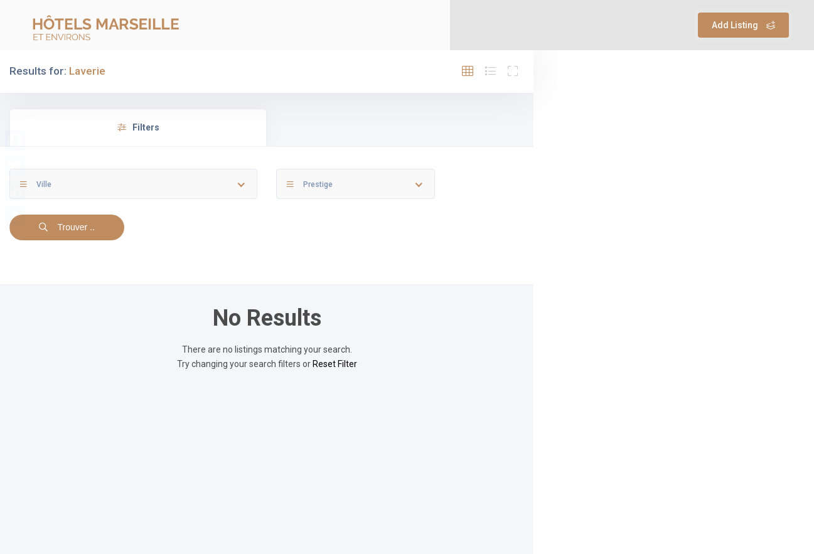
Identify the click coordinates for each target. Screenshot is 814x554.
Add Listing (743, 25)
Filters (138, 127)
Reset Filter (335, 364)
